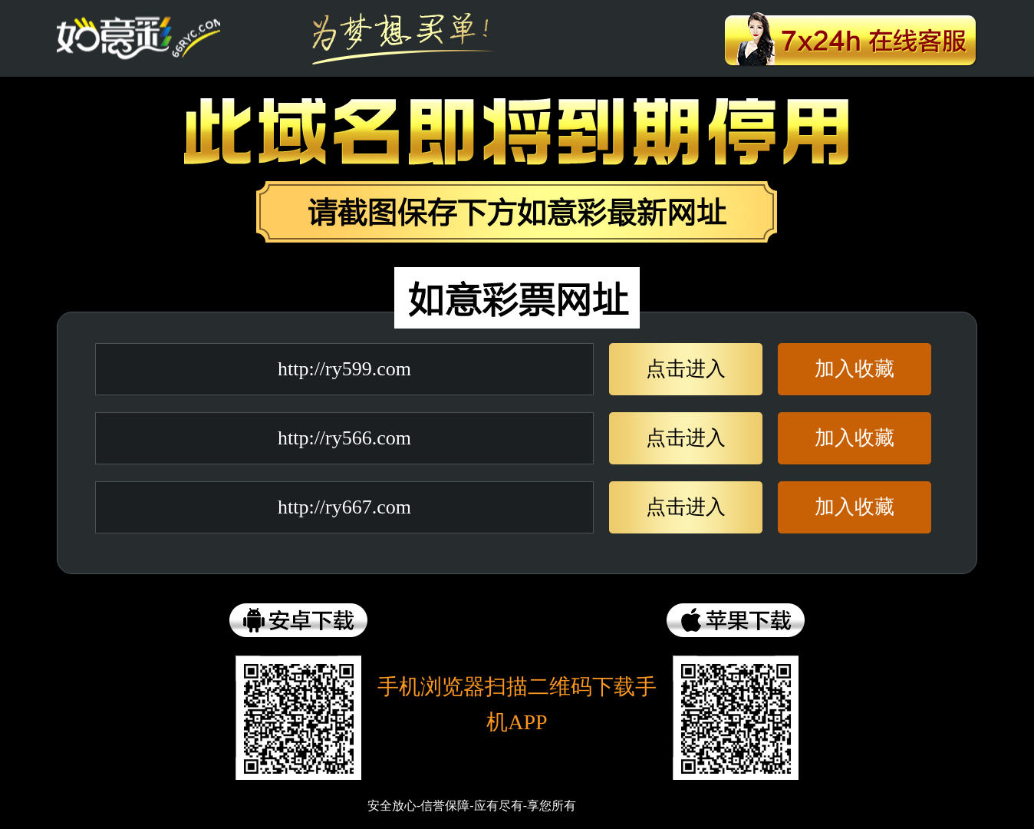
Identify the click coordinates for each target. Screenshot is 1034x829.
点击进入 (686, 369)
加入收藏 (854, 369)
